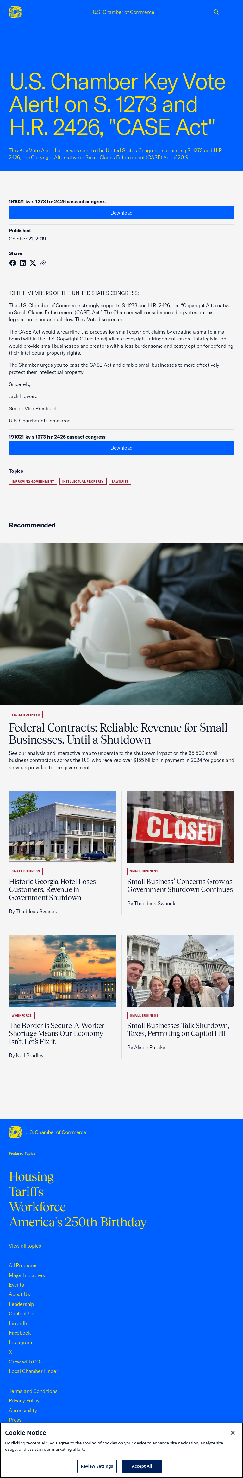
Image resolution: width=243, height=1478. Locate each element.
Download (121, 212)
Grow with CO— (27, 1361)
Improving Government (33, 481)
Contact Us (21, 1313)
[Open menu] (230, 12)
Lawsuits (120, 481)
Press (15, 1420)
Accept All (142, 1466)
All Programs (23, 1265)
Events (16, 1285)
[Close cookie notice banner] (233, 1433)
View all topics (25, 1246)
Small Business (26, 714)
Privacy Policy (24, 1400)
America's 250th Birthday (77, 1221)
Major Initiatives (27, 1275)
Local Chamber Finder (33, 1371)
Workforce (22, 1015)
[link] (216, 12)
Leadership (21, 1304)
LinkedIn (18, 1323)
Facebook (20, 1333)
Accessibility (23, 1410)
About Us (19, 1294)
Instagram (20, 1342)
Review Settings (97, 1466)
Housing (31, 1176)
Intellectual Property (83, 481)
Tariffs (26, 1191)
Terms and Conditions (33, 1391)
